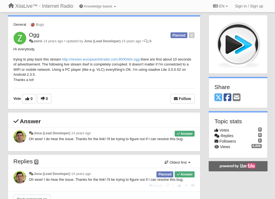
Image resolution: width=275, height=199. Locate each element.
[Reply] (156, 186)
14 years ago (81, 133)
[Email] (236, 98)
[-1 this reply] (193, 186)
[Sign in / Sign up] (249, 6)
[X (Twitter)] (218, 98)
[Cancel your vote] (186, 186)
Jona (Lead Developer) (102, 41)
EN (220, 6)
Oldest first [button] (177, 162)
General (20, 24)
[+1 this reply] (179, 186)
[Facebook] (227, 98)
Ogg (34, 35)
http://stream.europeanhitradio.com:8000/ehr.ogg (101, 59)
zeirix (38, 41)
